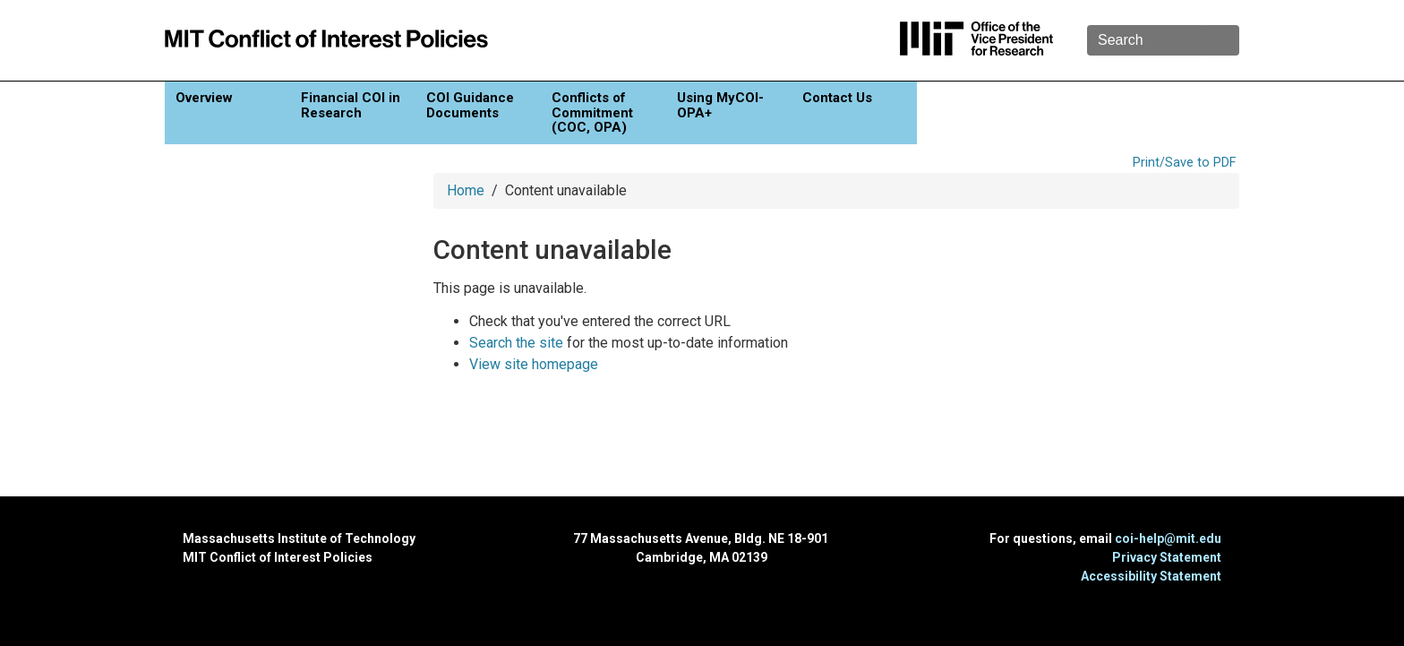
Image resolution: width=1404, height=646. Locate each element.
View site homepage (533, 364)
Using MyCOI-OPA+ (720, 105)
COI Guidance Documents (470, 105)
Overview (204, 98)
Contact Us (837, 98)
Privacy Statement (1166, 557)
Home (465, 190)
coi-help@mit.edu (1168, 538)
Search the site (516, 342)
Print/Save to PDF (1184, 162)
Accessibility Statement (1151, 576)
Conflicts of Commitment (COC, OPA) (592, 112)
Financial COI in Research (350, 105)
